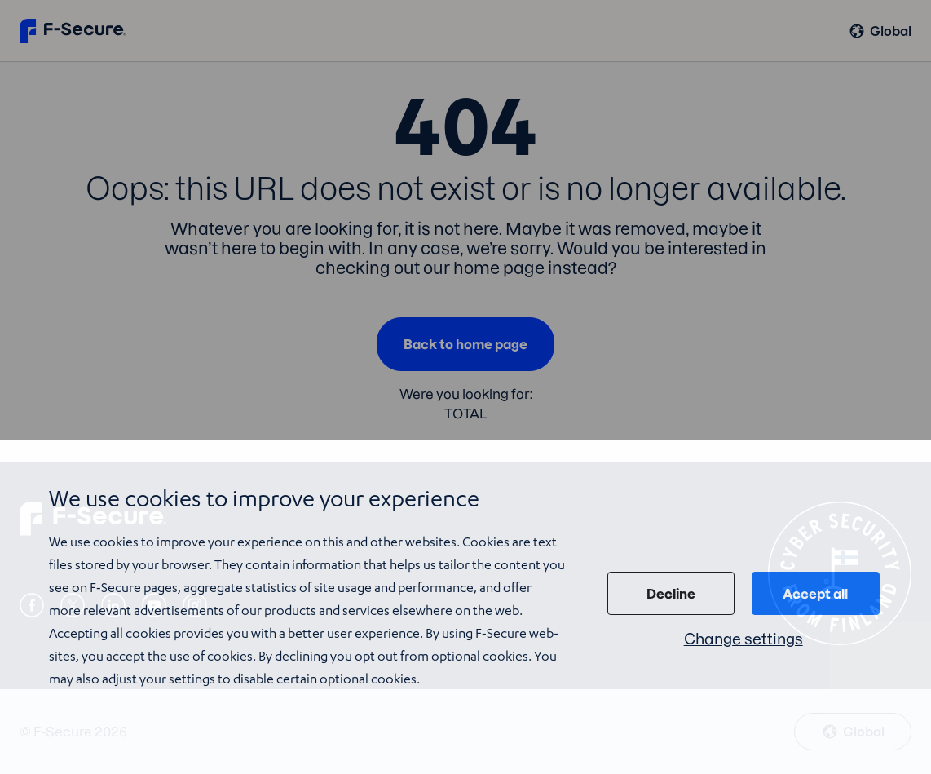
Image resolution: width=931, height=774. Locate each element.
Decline (670, 593)
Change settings (743, 639)
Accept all (815, 593)
